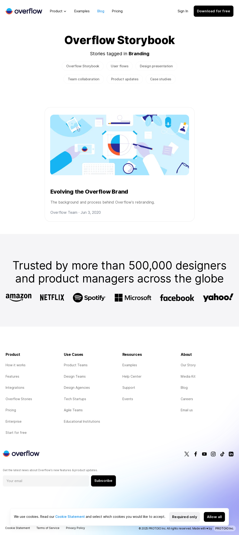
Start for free (16, 432)
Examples (82, 11)
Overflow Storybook (82, 66)
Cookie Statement (70, 517)
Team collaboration (83, 79)
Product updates (124, 79)
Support (128, 387)
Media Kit (188, 376)
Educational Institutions (82, 421)
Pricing (117, 11)
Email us (187, 410)
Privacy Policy (75, 528)
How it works (16, 365)
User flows (119, 66)
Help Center (131, 376)
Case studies (160, 79)
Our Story (188, 365)
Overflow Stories (19, 399)
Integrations (15, 387)
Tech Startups (75, 399)
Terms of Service (47, 528)
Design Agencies (77, 387)
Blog (100, 11)
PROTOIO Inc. (224, 528)
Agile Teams (73, 410)
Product (56, 11)
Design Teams (75, 376)
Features (12, 376)
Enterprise (14, 421)
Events (127, 399)
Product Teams (76, 365)
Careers (187, 399)
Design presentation (156, 66)
